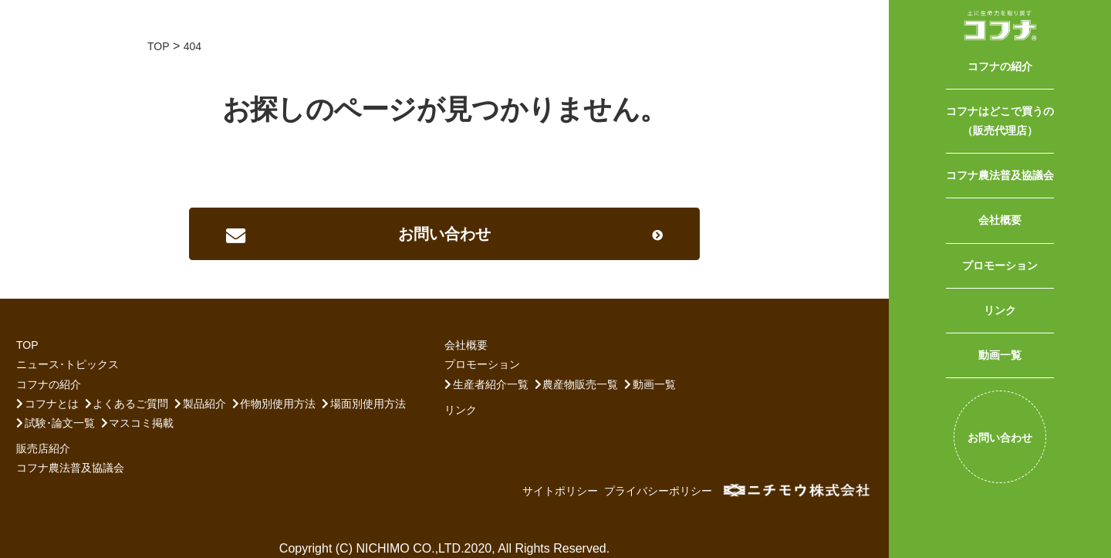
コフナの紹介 (999, 66)
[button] (444, 234)
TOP (27, 345)
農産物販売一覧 (580, 384)
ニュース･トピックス (67, 364)
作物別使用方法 (278, 403)
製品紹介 (204, 403)
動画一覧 (1000, 355)
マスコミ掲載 (141, 423)
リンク (1000, 310)
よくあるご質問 (130, 403)
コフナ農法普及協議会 (1000, 175)
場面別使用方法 (368, 403)
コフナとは (52, 403)
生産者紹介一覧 (490, 384)
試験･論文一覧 (60, 423)
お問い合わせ (999, 437)
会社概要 (1000, 220)
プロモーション (1000, 265)
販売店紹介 (43, 448)
